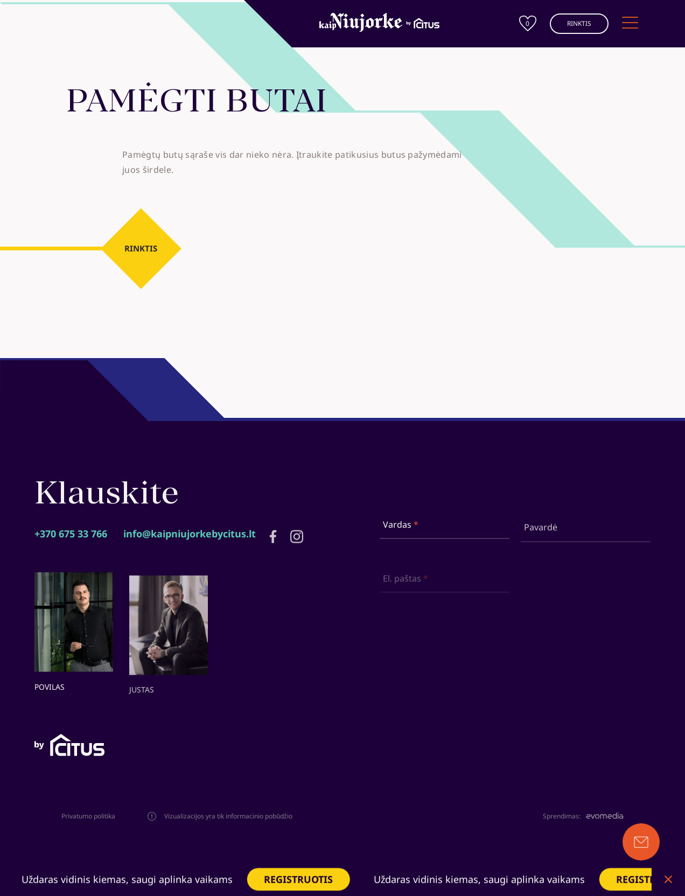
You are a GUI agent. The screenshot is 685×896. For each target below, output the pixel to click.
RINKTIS (579, 23)
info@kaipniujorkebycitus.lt (189, 535)
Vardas (400, 526)
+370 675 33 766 (70, 535)
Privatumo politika (88, 816)
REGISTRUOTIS (302, 879)
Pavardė (540, 532)
